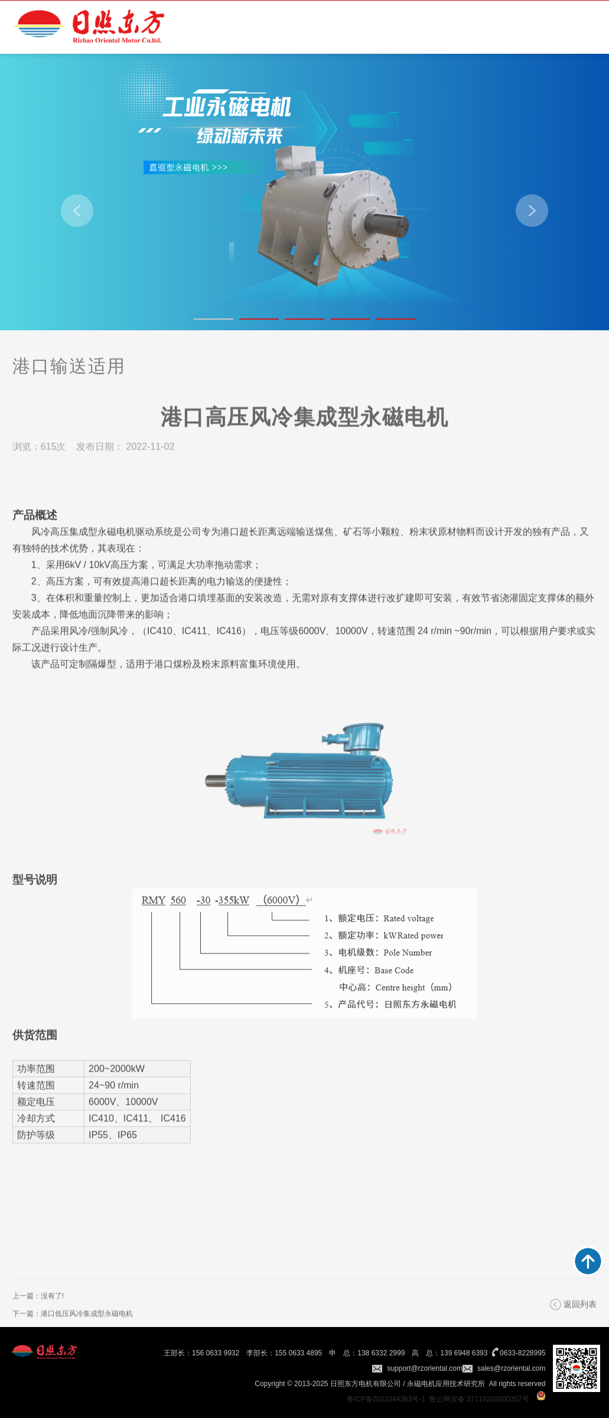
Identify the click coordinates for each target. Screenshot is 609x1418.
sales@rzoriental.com (511, 1368)
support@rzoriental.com (425, 1368)
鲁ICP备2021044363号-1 (386, 1399)
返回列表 (580, 1318)
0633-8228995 (522, 1353)
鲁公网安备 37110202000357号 (479, 1399)
